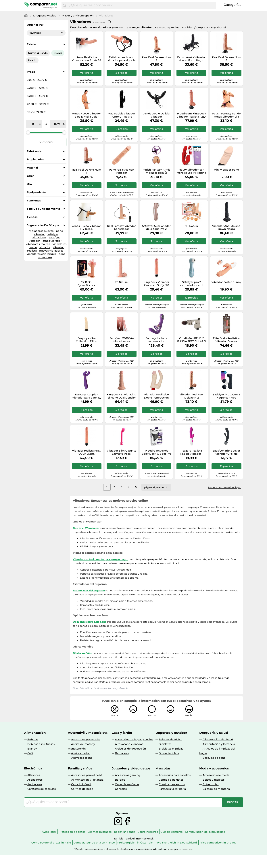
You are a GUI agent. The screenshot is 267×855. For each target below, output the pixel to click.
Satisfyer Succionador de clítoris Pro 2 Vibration (156, 227)
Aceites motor (80, 753)
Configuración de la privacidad (205, 831)
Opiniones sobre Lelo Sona (89, 621)
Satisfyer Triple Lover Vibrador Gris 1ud (226, 452)
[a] (57, 124)
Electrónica (33, 768)
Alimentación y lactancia (219, 744)
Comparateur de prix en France (94, 842)
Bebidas (32, 739)
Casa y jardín (122, 733)
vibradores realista (38, 244)
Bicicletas (165, 744)
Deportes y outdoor (171, 733)
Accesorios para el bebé (86, 775)
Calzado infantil (81, 784)
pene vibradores (52, 255)
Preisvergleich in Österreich (135, 842)
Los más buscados (100, 831)
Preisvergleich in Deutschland (177, 842)
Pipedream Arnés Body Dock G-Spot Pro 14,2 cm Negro (156, 452)
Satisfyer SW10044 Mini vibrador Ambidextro (122, 340)
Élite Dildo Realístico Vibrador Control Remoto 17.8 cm (226, 340)
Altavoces (33, 775)
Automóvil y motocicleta (87, 733)
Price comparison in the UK (217, 842)
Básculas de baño (214, 757)
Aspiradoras (35, 779)
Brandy (32, 748)
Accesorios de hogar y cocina (134, 739)
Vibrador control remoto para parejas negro (100, 559)
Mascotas (162, 768)
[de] (33, 124)
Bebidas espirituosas (41, 744)
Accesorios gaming (127, 775)
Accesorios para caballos (175, 775)
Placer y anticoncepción (78, 15)
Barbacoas (122, 753)
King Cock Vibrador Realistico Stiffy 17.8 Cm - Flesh (156, 284)
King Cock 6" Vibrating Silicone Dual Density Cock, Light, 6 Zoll (121, 396)
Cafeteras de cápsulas (41, 788)
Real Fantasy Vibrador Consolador (121, 227)
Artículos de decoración (130, 748)
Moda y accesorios (214, 768)
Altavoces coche (82, 757)
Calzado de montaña (216, 788)
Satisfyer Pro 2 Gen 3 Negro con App (226, 396)
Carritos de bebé (82, 788)
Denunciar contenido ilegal (224, 487)
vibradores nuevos (41, 231)
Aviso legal (49, 831)
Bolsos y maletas (213, 779)
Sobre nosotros (148, 831)
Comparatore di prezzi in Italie (51, 842)
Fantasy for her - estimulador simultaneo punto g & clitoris (156, 340)
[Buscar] (64, 5)
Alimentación (35, 733)
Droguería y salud (44, 15)
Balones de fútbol (170, 739)
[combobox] (141, 5)
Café (30, 753)
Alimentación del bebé (218, 739)
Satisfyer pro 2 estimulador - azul (191, 284)
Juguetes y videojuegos (131, 768)
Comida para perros (172, 784)
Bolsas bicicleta (169, 753)
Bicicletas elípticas (171, 748)
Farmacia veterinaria (172, 788)
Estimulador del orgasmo (89, 590)
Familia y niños (80, 768)
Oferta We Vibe (82, 653)
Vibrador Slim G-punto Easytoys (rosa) (121, 452)
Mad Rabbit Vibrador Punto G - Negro (121, 115)
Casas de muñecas (127, 784)
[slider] (28, 132)
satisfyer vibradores (45, 236)
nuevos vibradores (51, 250)
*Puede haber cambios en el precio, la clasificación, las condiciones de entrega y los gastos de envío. (133, 849)
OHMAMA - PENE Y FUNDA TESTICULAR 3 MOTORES (191, 340)
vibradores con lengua (41, 254)
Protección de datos (72, 831)
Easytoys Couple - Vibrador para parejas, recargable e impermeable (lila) (86, 396)
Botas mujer (211, 784)
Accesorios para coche (85, 739)
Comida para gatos (171, 779)
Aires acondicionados (129, 744)
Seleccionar (46, 142)
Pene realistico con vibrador (121, 171)
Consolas (121, 788)
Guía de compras (171, 831)
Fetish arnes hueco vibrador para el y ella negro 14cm (121, 59)
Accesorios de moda (216, 775)
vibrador (44, 247)
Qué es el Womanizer (86, 527)
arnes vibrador (52, 240)
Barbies (120, 779)
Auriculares (34, 784)
